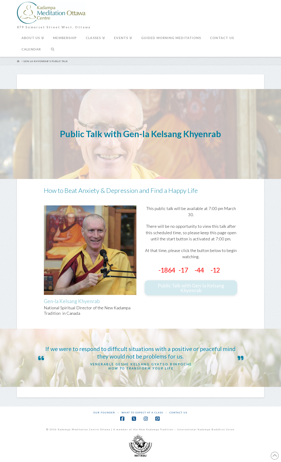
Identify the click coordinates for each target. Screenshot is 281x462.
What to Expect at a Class (142, 412)
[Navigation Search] (52, 51)
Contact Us (178, 412)
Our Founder (104, 412)
